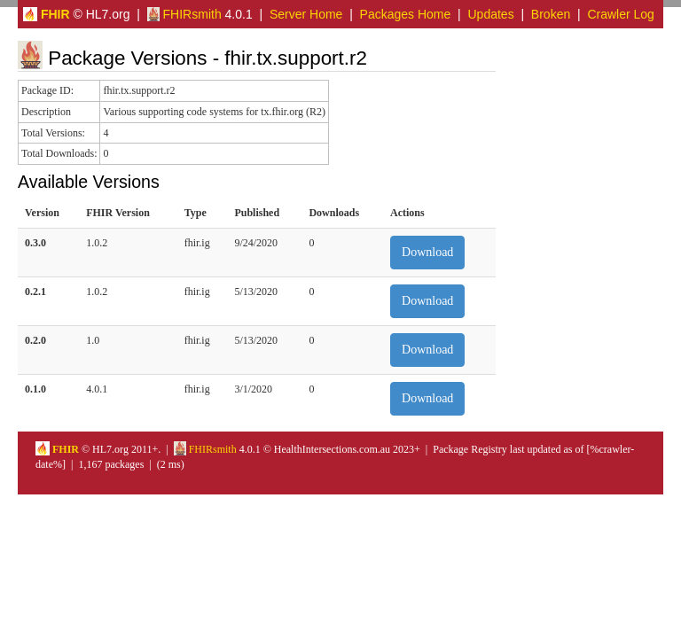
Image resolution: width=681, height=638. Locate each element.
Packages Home (405, 14)
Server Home (306, 14)
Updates (491, 14)
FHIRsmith (184, 14)
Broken (550, 14)
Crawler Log (620, 14)
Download (427, 252)
